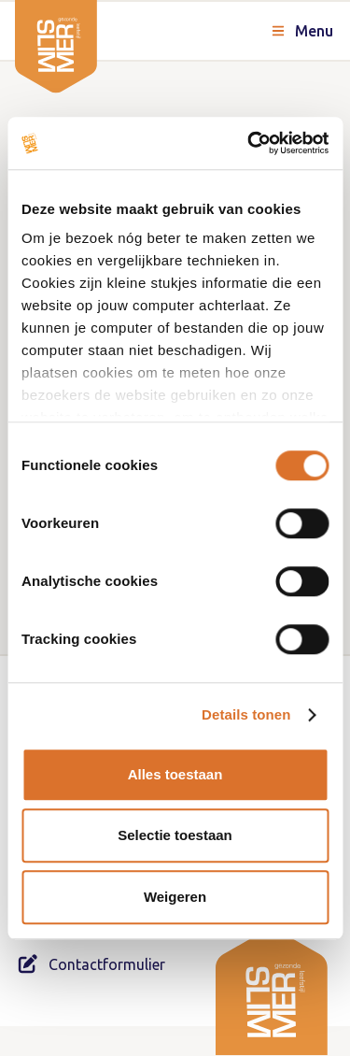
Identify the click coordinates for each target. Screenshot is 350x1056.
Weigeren (175, 897)
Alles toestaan (175, 774)
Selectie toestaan (175, 835)
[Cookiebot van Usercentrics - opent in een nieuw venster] (249, 143)
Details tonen (246, 714)
